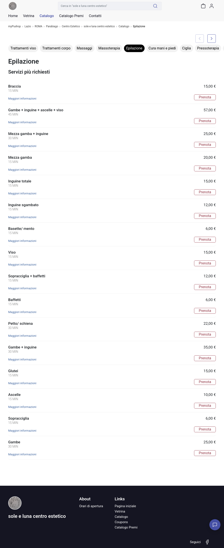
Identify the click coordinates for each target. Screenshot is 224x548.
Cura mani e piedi (162, 48)
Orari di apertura (91, 506)
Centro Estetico (71, 26)
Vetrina (120, 511)
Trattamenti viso (23, 48)
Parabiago (52, 26)
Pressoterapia (208, 48)
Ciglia (186, 48)
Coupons (121, 522)
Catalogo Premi (126, 527)
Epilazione (134, 48)
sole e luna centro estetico (99, 26)
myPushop (14, 26)
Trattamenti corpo (56, 48)
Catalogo (46, 16)
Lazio (28, 26)
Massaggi (84, 48)
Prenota (205, 97)
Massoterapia (109, 48)
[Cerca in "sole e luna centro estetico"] (103, 6)
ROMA (38, 26)
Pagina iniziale (125, 506)
